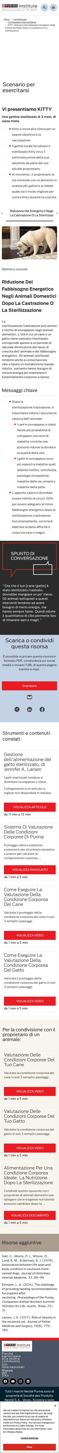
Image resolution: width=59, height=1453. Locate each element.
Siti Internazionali (13, 1365)
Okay (29, 1447)
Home (6, 19)
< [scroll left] (2, 213)
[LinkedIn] (29, 709)
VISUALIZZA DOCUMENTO (30, 1215)
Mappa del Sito (7, 1373)
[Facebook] (42, 709)
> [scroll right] (57, 213)
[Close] (55, 1405)
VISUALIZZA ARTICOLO (29, 807)
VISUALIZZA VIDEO (30, 935)
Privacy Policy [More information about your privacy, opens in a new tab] (14, 1432)
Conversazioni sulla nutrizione (22, 22)
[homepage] (19, 7)
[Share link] (17, 709)
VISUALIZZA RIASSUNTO (30, 869)
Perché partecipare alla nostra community (11, 1357)
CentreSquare (20, 19)
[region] (29, 1427)
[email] (29, 696)
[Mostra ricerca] (44, 7)
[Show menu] (53, 7)
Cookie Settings (29, 1438)
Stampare (29, 686)
